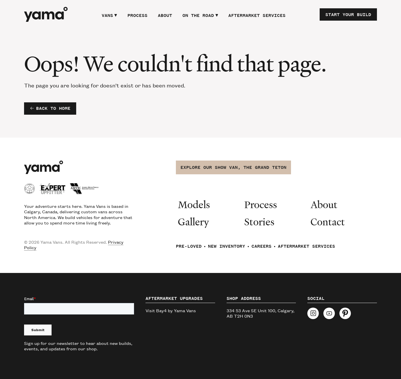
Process (137, 15)
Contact (327, 221)
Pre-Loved (189, 246)
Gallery (193, 221)
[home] (46, 14)
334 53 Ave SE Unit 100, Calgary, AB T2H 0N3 (260, 313)
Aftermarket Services (257, 15)
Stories (259, 221)
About (165, 15)
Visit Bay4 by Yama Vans (171, 310)
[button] (109, 14)
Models (194, 204)
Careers (261, 246)
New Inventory (226, 246)
